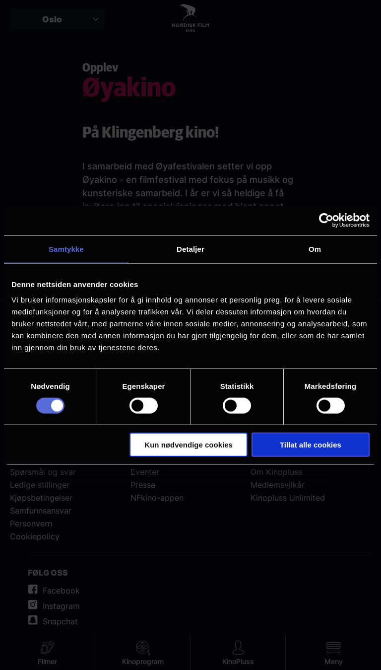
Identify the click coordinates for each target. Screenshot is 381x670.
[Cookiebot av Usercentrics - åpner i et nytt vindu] (326, 220)
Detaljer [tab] (190, 248)
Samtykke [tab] (66, 248)
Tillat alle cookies (310, 445)
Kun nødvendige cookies (188, 445)
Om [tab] (315, 248)
